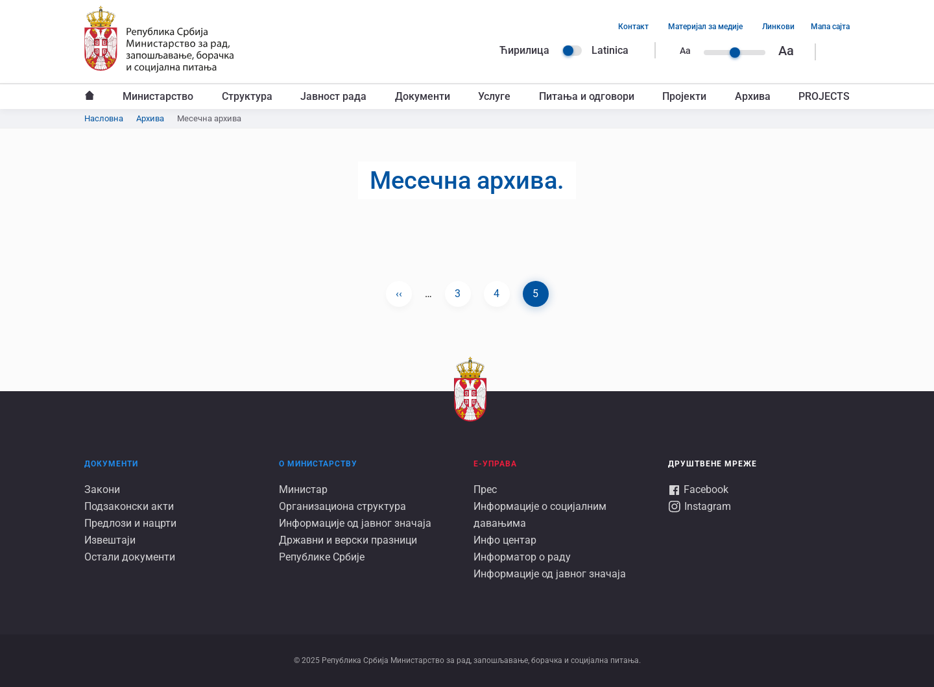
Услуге (494, 96)
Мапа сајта (830, 26)
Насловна (89, 96)
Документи (422, 96)
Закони (102, 489)
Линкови (778, 26)
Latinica (610, 50)
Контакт (633, 26)
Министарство (158, 96)
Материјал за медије (705, 26)
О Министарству (318, 463)
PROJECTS (824, 96)
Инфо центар (504, 540)
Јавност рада (333, 96)
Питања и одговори (586, 96)
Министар (303, 489)
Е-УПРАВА (495, 463)
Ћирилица (524, 50)
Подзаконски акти (129, 506)
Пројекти (684, 96)
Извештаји (110, 540)
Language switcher (572, 50)
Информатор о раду (522, 557)
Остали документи (129, 557)
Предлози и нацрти (130, 523)
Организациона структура (342, 506)
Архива (753, 96)
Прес (485, 489)
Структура (247, 96)
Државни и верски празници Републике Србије (348, 548)
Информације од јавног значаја (355, 523)
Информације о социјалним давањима (539, 514)
